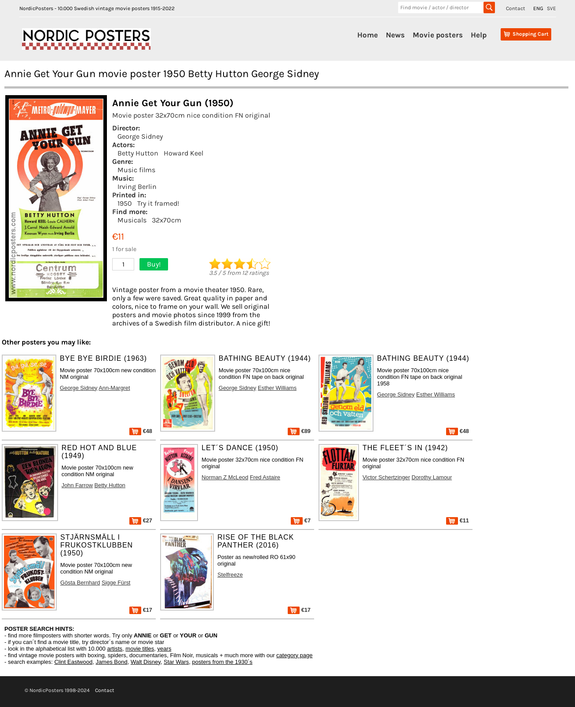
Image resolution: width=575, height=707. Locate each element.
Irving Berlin (137, 186)
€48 (140, 431)
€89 (299, 431)
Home (367, 34)
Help (479, 34)
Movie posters (438, 34)
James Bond (111, 662)
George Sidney (140, 136)
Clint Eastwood (73, 662)
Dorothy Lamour (431, 477)
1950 (124, 203)
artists (114, 648)
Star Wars (176, 662)
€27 (140, 520)
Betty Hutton (137, 153)
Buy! (154, 264)
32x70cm (166, 220)
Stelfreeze (230, 574)
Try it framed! (158, 203)
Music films (136, 170)
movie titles (139, 648)
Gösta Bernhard (80, 582)
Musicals (131, 220)
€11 (457, 520)
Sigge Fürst (116, 582)
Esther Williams (277, 388)
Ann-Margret (114, 388)
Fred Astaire (265, 477)
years (164, 648)
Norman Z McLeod (224, 477)
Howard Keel (183, 153)
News (395, 34)
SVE (551, 8)
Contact (515, 8)
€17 (140, 610)
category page (294, 655)
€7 (301, 520)
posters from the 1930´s (222, 662)
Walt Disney (146, 662)
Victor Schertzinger (386, 477)
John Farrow (77, 485)
